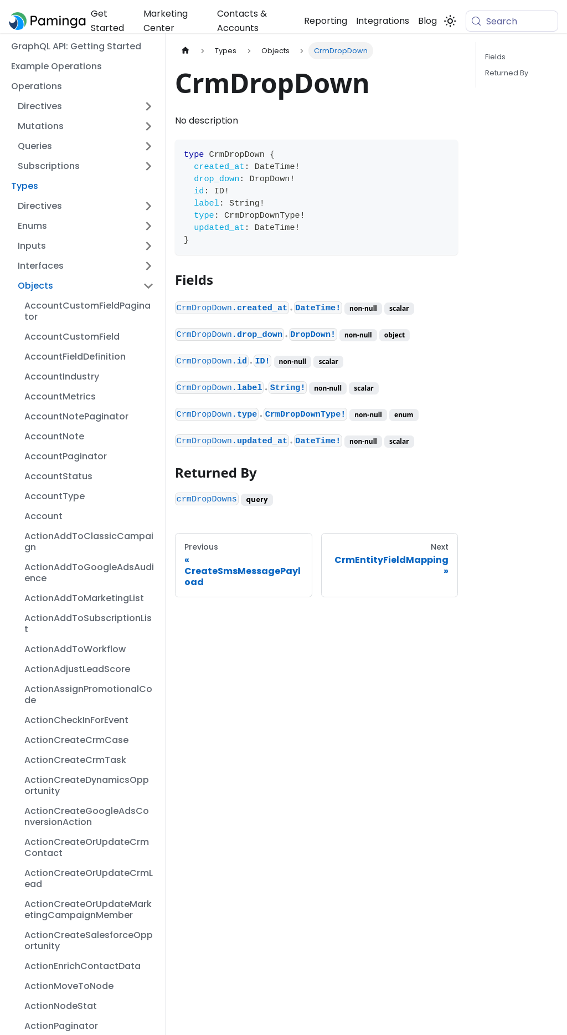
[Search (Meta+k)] (512, 21)
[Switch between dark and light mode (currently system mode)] (450, 21)
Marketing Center (165, 20)
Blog (427, 20)
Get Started (107, 20)
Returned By (506, 73)
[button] (86, 106)
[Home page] (185, 50)
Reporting (325, 20)
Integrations (382, 20)
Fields (495, 57)
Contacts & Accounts (242, 20)
